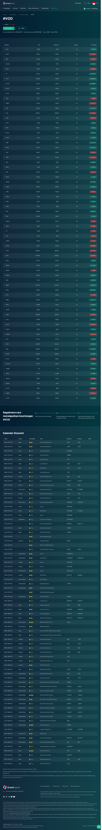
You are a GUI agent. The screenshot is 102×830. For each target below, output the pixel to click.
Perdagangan (6, 8)
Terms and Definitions (45, 786)
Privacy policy (65, 786)
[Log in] (85, 9)
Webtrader (78, 3)
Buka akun (54, 8)
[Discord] (14, 797)
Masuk (88, 8)
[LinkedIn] (11, 797)
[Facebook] (6, 797)
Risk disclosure (56, 786)
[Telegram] (9, 797)
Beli (9, 28)
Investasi (15, 8)
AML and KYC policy (75, 786)
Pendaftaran (94, 8)
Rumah (4, 14)
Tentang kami (45, 8)
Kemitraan (23, 8)
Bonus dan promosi (33, 8)
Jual (21, 28)
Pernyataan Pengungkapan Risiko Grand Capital (19, 813)
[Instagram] (4, 797)
